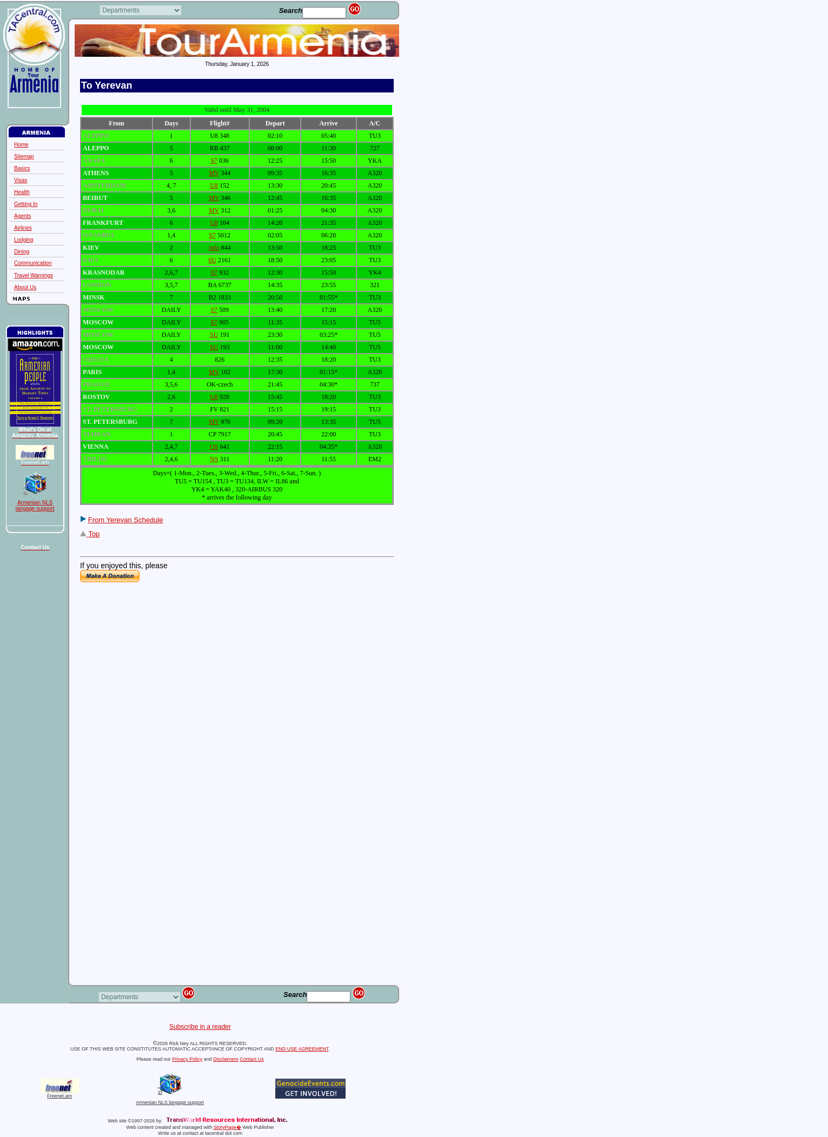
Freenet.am (59, 1096)
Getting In (25, 204)
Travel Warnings (33, 275)
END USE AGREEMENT (301, 1049)
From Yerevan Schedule (125, 520)
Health (22, 192)
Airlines (23, 228)
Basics (22, 168)
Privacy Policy (187, 1059)
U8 (214, 185)
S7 (213, 160)
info (214, 247)
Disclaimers (226, 1059)
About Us (25, 287)
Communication (41, 263)
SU (214, 334)
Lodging (24, 240)
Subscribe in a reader (200, 1026)
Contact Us (252, 1059)
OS (214, 446)
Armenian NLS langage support (170, 1100)
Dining (21, 252)
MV (214, 173)
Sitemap (24, 156)
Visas (20, 180)
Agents (22, 216)
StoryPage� (227, 1127)
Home (21, 145)
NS (214, 459)
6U (212, 260)
